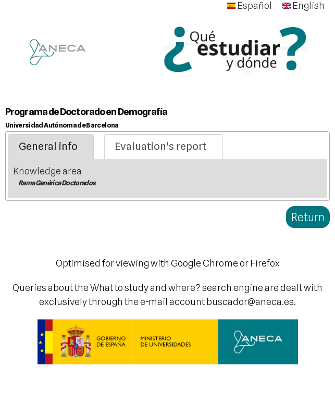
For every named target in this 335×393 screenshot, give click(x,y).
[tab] (51, 146)
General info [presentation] (48, 146)
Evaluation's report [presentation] (161, 146)
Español (249, 5)
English (303, 5)
